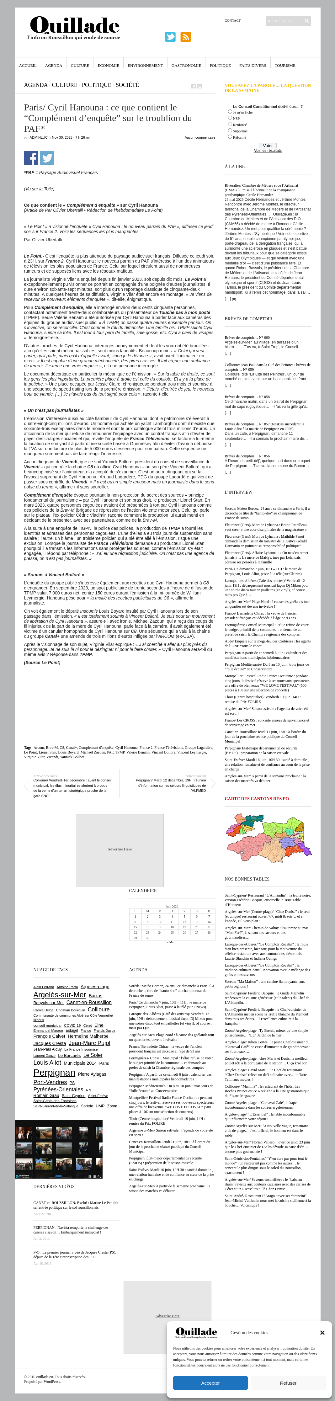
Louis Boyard (68, 752)
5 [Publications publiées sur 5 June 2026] (184, 916)
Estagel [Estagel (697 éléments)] (72, 1030)
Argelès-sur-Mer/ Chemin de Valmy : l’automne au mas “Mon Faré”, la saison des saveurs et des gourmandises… (267, 933)
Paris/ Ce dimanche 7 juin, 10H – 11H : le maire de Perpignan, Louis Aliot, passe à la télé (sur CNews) (263, 571)
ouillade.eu (44, 1377)
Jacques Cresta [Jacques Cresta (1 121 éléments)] (50, 1043)
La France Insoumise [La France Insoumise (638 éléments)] (81, 1049)
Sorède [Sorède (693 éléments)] (87, 1106)
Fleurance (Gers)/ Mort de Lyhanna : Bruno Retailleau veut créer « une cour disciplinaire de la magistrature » (266, 527)
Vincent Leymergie (191, 752)
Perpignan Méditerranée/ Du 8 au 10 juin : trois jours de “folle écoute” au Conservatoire (267, 666)
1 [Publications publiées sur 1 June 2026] (135, 916)
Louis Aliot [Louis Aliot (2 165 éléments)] (47, 1062)
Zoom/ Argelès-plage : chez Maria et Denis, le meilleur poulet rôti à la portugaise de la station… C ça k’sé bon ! (267, 1060)
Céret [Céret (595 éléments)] (87, 1025)
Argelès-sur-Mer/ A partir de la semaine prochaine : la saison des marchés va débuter (265, 778)
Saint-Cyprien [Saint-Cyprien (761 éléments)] (74, 1096)
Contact (233, 20)
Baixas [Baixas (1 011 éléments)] (95, 995)
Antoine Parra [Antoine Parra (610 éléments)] (67, 987)
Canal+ (71, 747)
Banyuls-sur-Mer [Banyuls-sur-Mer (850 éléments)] (49, 1002)
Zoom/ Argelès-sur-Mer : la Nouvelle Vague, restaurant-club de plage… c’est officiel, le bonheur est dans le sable (267, 1130)
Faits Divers (252, 65)
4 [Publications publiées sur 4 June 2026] (172, 916)
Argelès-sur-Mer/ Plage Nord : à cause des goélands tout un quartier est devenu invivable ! (267, 604)
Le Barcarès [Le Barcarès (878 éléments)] (69, 1055)
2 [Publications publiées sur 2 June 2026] (147, 916)
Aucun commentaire (200, 137)
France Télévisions (168, 747)
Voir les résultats (268, 150)
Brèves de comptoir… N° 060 (247, 337)
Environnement (145, 65)
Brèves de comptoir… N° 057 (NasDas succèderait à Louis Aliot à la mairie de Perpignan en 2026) (264, 426)
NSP (236, 118)
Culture (80, 65)
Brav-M (52, 747)
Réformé (239, 137)
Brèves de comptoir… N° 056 (247, 456)
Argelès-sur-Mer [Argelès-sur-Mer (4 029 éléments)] (60, 995)
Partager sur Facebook (31, 158)
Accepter (210, 1383)
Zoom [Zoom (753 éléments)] (112, 1106)
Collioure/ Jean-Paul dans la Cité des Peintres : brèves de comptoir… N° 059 (268, 367)
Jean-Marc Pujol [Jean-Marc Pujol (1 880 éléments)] (89, 1043)
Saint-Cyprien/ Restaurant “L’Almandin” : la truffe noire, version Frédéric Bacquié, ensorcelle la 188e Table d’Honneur (268, 900)
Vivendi (52, 757)
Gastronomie (186, 65)
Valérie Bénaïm (138, 752)
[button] (322, 1332)
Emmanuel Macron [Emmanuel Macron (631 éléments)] (48, 1030)
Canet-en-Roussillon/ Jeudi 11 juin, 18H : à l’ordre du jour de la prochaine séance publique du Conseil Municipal (265, 736)
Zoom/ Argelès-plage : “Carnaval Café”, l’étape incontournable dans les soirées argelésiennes (261, 1105)
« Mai (170, 942)
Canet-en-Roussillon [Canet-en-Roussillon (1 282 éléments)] (89, 1002)
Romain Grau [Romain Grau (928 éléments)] (46, 1095)
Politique (220, 65)
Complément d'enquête (96, 747)
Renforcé (240, 125)
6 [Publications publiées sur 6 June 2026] (197, 916)
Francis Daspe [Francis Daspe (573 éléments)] (104, 1030)
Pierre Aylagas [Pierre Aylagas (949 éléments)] (92, 1074)
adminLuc (39, 137)
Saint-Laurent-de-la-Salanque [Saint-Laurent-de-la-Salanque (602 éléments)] (56, 1106)
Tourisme (285, 65)
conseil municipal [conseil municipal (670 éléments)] (47, 1025)
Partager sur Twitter (47, 158)
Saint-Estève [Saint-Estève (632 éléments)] (98, 1096)
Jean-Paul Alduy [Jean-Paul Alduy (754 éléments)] (48, 1049)
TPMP (120, 752)
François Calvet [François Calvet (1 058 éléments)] (49, 1036)
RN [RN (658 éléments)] (88, 1090)
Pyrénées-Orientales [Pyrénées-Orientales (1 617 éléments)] (58, 1089)
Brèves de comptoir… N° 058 (247, 397)
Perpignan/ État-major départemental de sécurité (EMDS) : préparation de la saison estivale (261, 750)
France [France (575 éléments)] (86, 1030)
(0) (234, 299)
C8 (62, 747)
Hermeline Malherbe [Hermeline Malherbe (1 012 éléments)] (88, 1036)
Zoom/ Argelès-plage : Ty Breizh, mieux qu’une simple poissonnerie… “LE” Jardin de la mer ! (266, 1032)
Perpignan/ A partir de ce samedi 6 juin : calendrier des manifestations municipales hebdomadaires (266, 655)
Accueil (28, 65)
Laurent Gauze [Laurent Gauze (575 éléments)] (45, 1055)
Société (127, 85)
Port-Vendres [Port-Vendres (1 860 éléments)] (50, 1082)
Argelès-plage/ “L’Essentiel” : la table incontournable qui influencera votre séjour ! (265, 1116)
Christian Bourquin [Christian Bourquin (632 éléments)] (70, 1010)
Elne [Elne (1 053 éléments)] (99, 1025)
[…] (228, 299)
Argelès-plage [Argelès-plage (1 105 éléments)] (95, 986)
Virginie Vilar (34, 757)
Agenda (53, 65)
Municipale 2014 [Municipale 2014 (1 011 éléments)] (80, 1063)
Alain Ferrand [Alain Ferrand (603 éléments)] (44, 987)
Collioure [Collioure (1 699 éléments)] (99, 1009)
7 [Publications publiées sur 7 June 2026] (209, 916)
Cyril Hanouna (126, 747)
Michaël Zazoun (93, 752)
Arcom (39, 747)
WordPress (52, 1381)
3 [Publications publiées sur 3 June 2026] (160, 916)
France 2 (146, 747)
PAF (110, 752)
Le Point (30, 752)
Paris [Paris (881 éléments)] (104, 1063)
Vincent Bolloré (163, 752)
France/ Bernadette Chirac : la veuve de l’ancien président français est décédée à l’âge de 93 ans (261, 615)
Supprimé (240, 131)
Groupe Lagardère (198, 747)
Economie (108, 65)
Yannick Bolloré (72, 757)
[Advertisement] (119, 682)
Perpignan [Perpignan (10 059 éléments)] (55, 1072)
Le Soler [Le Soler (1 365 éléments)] (93, 1055)
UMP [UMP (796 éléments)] (100, 1106)
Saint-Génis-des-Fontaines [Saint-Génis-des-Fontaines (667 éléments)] (55, 1101)
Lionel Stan (47, 752)
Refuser (288, 1383)
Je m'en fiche (243, 112)
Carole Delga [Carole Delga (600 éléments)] (44, 1010)
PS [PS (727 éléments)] (72, 1083)
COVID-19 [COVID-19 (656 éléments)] (72, 1025)
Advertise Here (120, 849)
